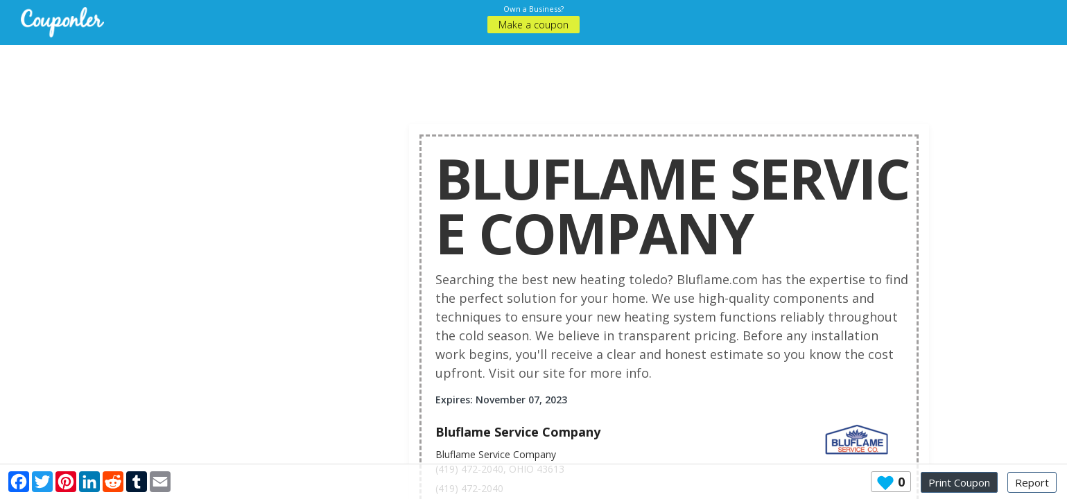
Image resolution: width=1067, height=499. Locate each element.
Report (1032, 482)
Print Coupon (959, 482)
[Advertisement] (534, 76)
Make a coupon (533, 24)
